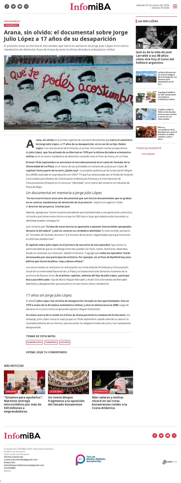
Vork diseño (148, 154)
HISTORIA (64, 342)
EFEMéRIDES (51, 342)
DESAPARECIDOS (34, 342)
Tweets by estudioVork (148, 148)
